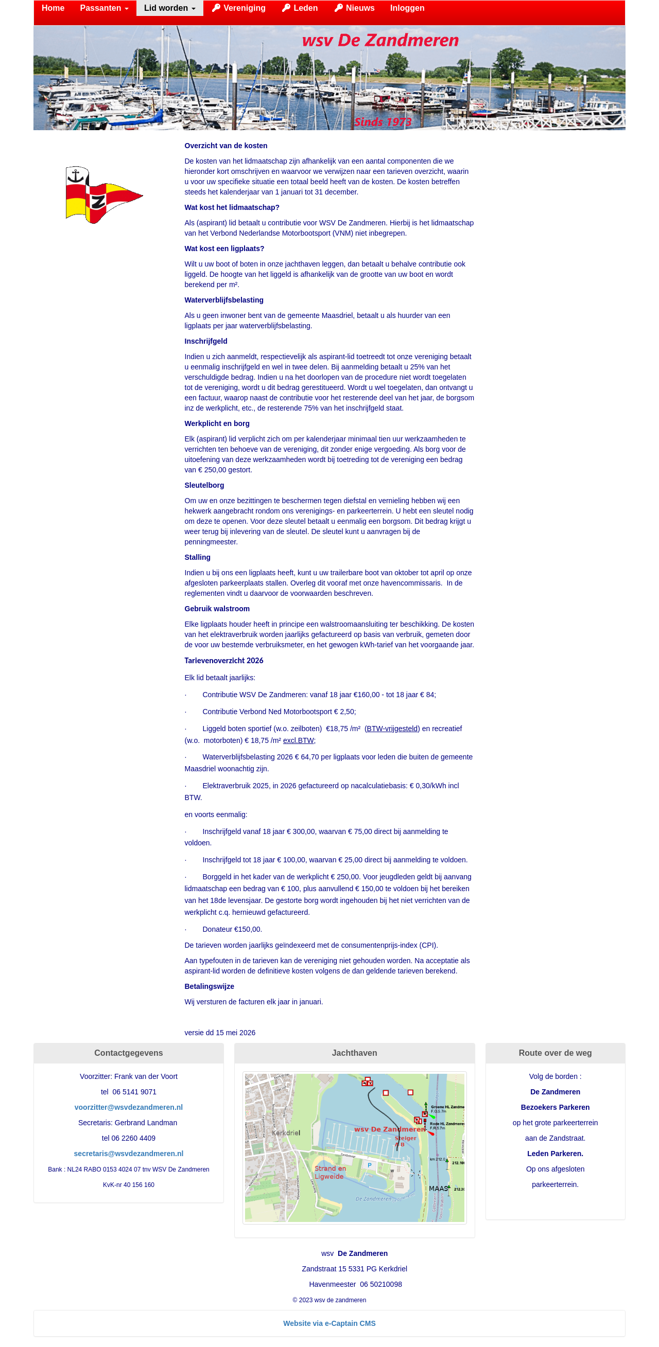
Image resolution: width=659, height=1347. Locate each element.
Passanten (104, 8)
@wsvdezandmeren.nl (129, 1107)
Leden (299, 8)
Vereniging (238, 8)
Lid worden (170, 8)
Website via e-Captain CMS (329, 1323)
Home (53, 8)
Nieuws (354, 8)
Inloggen (407, 8)
